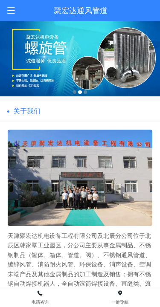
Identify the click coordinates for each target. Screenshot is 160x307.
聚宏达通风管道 (81, 10)
